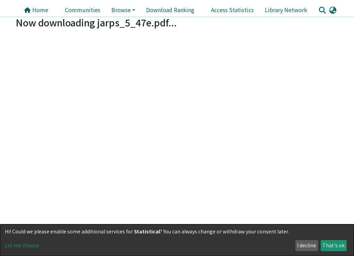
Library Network (286, 10)
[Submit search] (322, 10)
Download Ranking (170, 10)
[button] (332, 10)
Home (36, 10)
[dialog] (177, 240)
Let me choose (22, 245)
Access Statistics (232, 10)
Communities (82, 10)
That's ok (333, 245)
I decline (306, 245)
